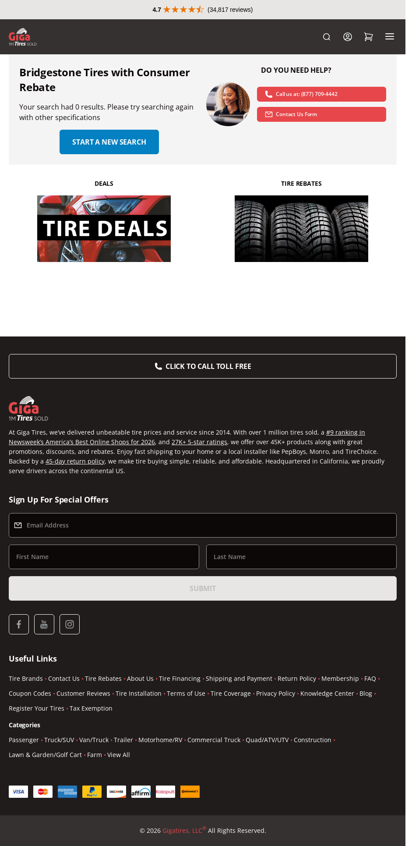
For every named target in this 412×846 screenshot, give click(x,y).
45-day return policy (75, 461)
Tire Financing (180, 678)
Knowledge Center (327, 693)
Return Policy (297, 678)
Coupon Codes (30, 693)
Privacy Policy (275, 693)
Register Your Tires (36, 708)
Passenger (24, 740)
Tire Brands (26, 678)
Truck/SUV (59, 740)
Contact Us (64, 678)
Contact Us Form (290, 114)
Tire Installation (139, 693)
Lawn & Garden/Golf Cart (45, 754)
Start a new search (109, 142)
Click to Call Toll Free (208, 366)
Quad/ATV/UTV (267, 740)
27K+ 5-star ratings (199, 442)
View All (118, 754)
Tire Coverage (231, 693)
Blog (365, 693)
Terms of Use (186, 693)
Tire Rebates (103, 678)
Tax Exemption (91, 708)
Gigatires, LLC (184, 830)
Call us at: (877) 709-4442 (301, 94)
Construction (312, 740)
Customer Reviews (83, 693)
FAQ (370, 678)
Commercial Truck (213, 740)
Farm (94, 754)
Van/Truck (94, 740)
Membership (340, 678)
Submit (203, 588)
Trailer (123, 740)
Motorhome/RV (160, 740)
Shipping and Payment (239, 678)
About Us (140, 678)
